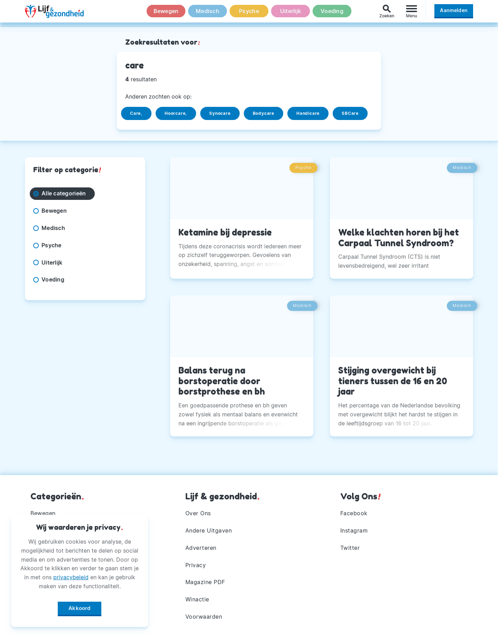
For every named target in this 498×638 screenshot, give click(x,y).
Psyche (249, 13)
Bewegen (166, 13)
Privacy (195, 565)
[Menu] (411, 13)
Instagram (354, 530)
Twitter (350, 547)
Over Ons (198, 513)
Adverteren (200, 547)
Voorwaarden (203, 616)
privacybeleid (71, 575)
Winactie (197, 599)
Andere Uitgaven (208, 530)
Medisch (207, 13)
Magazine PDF (205, 582)
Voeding (332, 13)
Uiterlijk (290, 13)
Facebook (354, 513)
